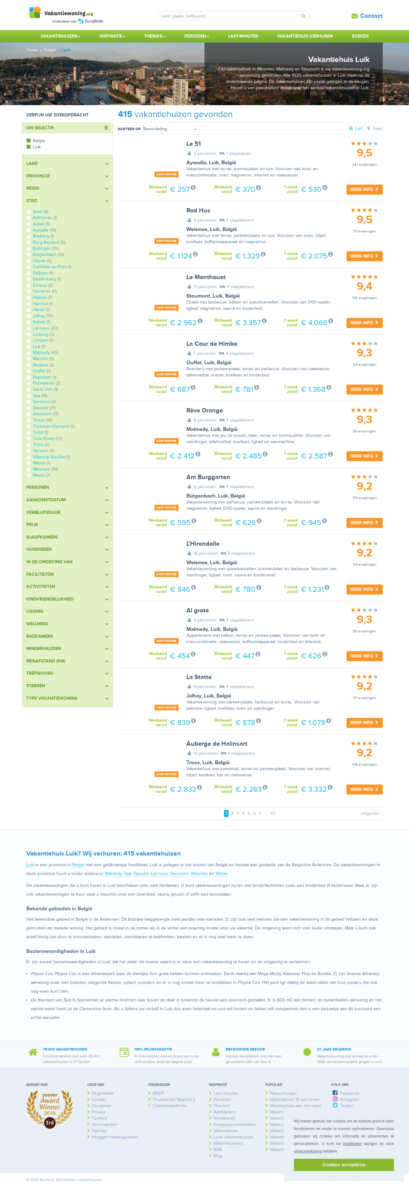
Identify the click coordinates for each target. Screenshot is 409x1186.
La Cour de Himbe (211, 344)
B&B (218, 1149)
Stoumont (198, 296)
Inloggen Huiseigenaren (115, 1137)
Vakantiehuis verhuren (305, 36)
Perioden (222, 1099)
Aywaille (196, 163)
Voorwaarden (104, 1124)
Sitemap (99, 1130)
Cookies (99, 1118)
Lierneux (159, 873)
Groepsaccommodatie (235, 1124)
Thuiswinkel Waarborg (174, 1099)
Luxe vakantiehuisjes (234, 1137)
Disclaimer (102, 1105)
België (228, 163)
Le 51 (193, 144)
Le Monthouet (206, 277)
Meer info (364, 189)
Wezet (221, 873)
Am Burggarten (208, 477)
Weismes (196, 229)
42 (272, 813)
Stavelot (141, 873)
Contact (371, 16)
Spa (127, 873)
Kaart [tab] (374, 128)
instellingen (352, 1144)
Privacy (98, 1112)
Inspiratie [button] (112, 36)
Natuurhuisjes (283, 1093)
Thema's (222, 1105)
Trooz (193, 762)
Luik (214, 163)
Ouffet (194, 363)
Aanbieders (225, 1112)
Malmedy (197, 429)
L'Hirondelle (203, 544)
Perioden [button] (196, 36)
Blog (218, 1155)
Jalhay (193, 696)
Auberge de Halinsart (216, 744)
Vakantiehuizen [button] (60, 36)
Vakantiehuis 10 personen (295, 1099)
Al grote (197, 610)
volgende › (371, 813)
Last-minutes (243, 36)
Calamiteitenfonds (170, 1105)
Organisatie (103, 1093)
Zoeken (360, 36)
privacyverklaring (308, 1151)
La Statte (199, 677)
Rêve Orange (204, 410)
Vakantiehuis (226, 1130)
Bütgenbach (200, 496)
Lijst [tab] (355, 128)
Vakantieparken (228, 1143)
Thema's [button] (154, 36)
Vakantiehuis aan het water (296, 1105)
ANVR (158, 1093)
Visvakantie (224, 1118)
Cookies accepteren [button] (344, 1164)
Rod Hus (198, 210)
